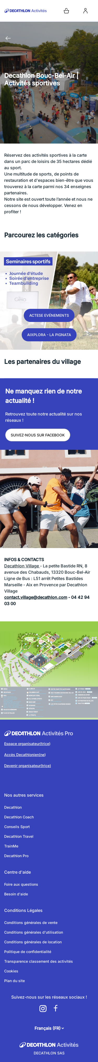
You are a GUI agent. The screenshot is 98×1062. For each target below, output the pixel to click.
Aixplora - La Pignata (49, 334)
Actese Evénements (49, 315)
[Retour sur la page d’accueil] (25, 10)
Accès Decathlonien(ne (24, 754)
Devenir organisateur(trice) (27, 765)
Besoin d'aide (16, 894)
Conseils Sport (17, 826)
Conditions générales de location (33, 942)
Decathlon (13, 807)
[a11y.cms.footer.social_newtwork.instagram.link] (43, 1008)
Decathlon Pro (16, 855)
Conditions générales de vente (30, 922)
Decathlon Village (22, 565)
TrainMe (11, 846)
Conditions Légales (23, 910)
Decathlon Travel (18, 836)
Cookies (11, 971)
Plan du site (14, 980)
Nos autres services (24, 795)
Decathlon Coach (19, 817)
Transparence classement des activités (38, 961)
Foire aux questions (21, 884)
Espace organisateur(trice (26, 743)
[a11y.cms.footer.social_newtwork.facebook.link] (55, 1008)
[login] (85, 10)
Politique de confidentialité (27, 951)
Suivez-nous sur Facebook (38, 435)
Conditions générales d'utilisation (33, 932)
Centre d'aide (17, 872)
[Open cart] (66, 10)
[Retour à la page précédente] (8, 38)
